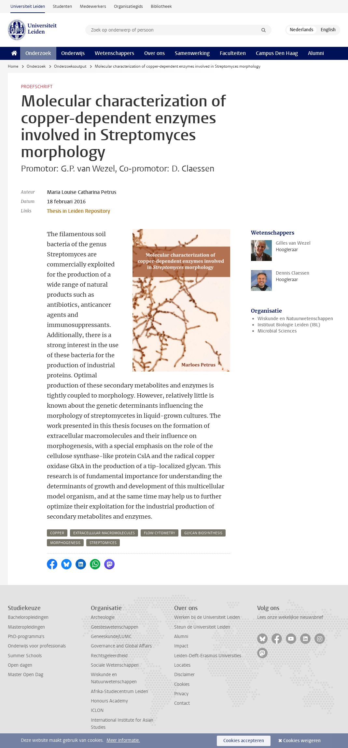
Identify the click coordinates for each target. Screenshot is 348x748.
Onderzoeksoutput (70, 66)
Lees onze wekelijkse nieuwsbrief (290, 617)
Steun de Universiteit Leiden (202, 627)
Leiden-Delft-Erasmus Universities (207, 656)
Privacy (181, 694)
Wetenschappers (114, 53)
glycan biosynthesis (203, 533)
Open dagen (20, 665)
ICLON (97, 710)
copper (57, 533)
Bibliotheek (161, 6)
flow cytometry (159, 533)
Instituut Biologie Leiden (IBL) (289, 325)
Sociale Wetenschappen (115, 665)
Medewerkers (93, 6)
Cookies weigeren (302, 741)
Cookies (181, 684)
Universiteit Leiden (27, 6)
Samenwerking (192, 53)
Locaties (182, 665)
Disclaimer (184, 675)
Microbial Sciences (277, 331)
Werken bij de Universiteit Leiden (207, 617)
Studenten (62, 6)
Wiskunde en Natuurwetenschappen (295, 319)
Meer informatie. (123, 740)
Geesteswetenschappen (114, 627)
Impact (181, 646)
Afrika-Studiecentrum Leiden (119, 691)
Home (13, 66)
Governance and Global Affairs (121, 646)
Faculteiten (233, 53)
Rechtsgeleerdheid (109, 656)
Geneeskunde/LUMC (111, 636)
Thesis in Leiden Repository (78, 211)
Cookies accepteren (243, 741)
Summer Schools (25, 656)
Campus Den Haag (277, 53)
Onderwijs (73, 53)
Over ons (154, 53)
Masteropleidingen (26, 627)
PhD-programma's (26, 636)
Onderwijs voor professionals (37, 646)
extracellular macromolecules (104, 533)
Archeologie (103, 617)
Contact (182, 703)
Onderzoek (38, 53)
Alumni (316, 53)
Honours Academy (109, 701)
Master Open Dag (25, 675)
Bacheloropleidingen (28, 617)
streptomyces (103, 542)
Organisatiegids (128, 6)
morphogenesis (65, 542)
